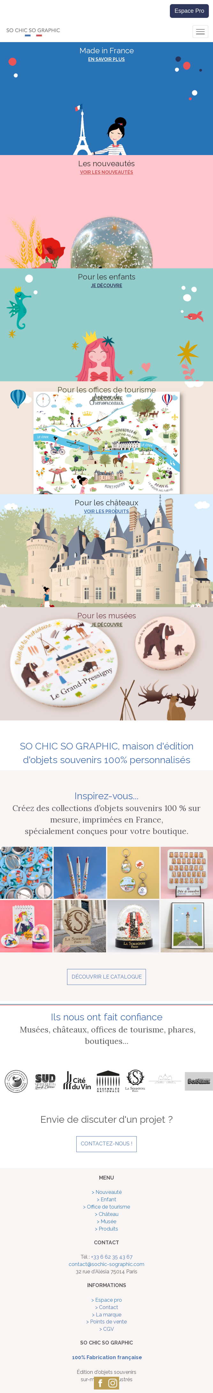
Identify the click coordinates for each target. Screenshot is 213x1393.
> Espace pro (106, 1300)
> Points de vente (106, 1322)
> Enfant (106, 1199)
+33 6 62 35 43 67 (112, 1257)
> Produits (106, 1229)
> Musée (106, 1221)
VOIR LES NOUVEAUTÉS (106, 172)
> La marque (106, 1315)
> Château (106, 1214)
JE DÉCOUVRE (106, 285)
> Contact (106, 1307)
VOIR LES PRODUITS (106, 511)
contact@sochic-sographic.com (106, 1264)
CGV (108, 1329)
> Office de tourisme (106, 1207)
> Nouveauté (107, 1192)
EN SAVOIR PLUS (106, 59)
